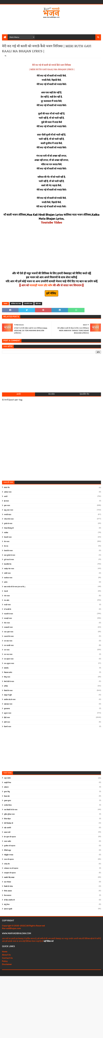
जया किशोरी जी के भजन (10, 810)
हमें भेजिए (51, 293)
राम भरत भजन (8, 654)
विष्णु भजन (7, 677)
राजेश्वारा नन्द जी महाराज (11, 868)
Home (4, 952)
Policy (5, 961)
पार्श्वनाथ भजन (8, 578)
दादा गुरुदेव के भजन (9, 555)
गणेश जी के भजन (9, 519)
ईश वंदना (6, 501)
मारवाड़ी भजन (8, 618)
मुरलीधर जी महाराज (9, 846)
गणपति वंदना (7, 515)
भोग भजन (7, 596)
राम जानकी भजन (9, 645)
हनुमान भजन (7, 713)
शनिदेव (6, 686)
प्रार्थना (5, 582)
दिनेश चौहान (7, 819)
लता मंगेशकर (7, 882)
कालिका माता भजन (16, 303)
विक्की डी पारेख (8, 886)
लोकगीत (6, 668)
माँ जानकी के (7, 609)
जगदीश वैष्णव (8, 805)
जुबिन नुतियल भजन (9, 814)
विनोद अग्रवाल (8, 891)
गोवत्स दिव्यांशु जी (9, 528)
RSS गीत (7, 487)
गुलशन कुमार (7, 801)
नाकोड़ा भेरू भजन (9, 569)
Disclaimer (7, 964)
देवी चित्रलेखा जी (8, 823)
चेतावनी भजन (8, 537)
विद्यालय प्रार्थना (8, 672)
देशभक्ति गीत (7, 564)
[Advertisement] (51, 26)
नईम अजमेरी (7, 828)
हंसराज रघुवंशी (8, 909)
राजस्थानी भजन (8, 627)
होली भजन (7, 722)
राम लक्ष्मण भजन (8, 659)
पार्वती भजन (7, 573)
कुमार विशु (7, 792)
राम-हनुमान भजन (9, 663)
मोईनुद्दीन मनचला (8, 855)
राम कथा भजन (8, 641)
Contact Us (7, 958)
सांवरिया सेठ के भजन (9, 699)
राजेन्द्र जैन (7, 864)
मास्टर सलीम (7, 841)
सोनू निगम (7, 904)
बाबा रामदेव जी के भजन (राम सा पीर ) (14, 587)
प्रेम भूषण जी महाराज (10, 837)
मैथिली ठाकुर (7, 850)
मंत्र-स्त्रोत (6, 600)
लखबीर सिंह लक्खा (9, 877)
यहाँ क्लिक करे (49, 941)
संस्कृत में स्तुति (8, 695)
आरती (5, 496)
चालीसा (6, 533)
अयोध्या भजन (7, 492)
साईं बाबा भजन (8, 704)
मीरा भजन (7, 623)
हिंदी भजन (38, 303)
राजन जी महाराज (9, 859)
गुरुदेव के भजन (8, 523)
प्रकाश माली (7, 832)
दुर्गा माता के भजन (9, 560)
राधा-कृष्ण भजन (8, 632)
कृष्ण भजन (7, 505)
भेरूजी (6, 591)
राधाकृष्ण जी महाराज (10, 873)
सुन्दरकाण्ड (7, 709)
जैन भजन (6, 541)
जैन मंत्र (6, 546)
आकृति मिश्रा (7, 783)
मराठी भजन (7, 605)
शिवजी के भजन (8, 691)
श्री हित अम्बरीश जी (9, 900)
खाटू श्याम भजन (8, 510)
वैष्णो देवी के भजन (9, 681)
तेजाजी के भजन (8, 551)
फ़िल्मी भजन (7, 727)
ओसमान (6, 787)
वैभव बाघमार (7, 895)
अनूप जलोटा (7, 778)
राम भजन (6, 650)
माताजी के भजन (28, 303)
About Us (6, 955)
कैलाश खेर (7, 796)
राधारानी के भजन (9, 636)
